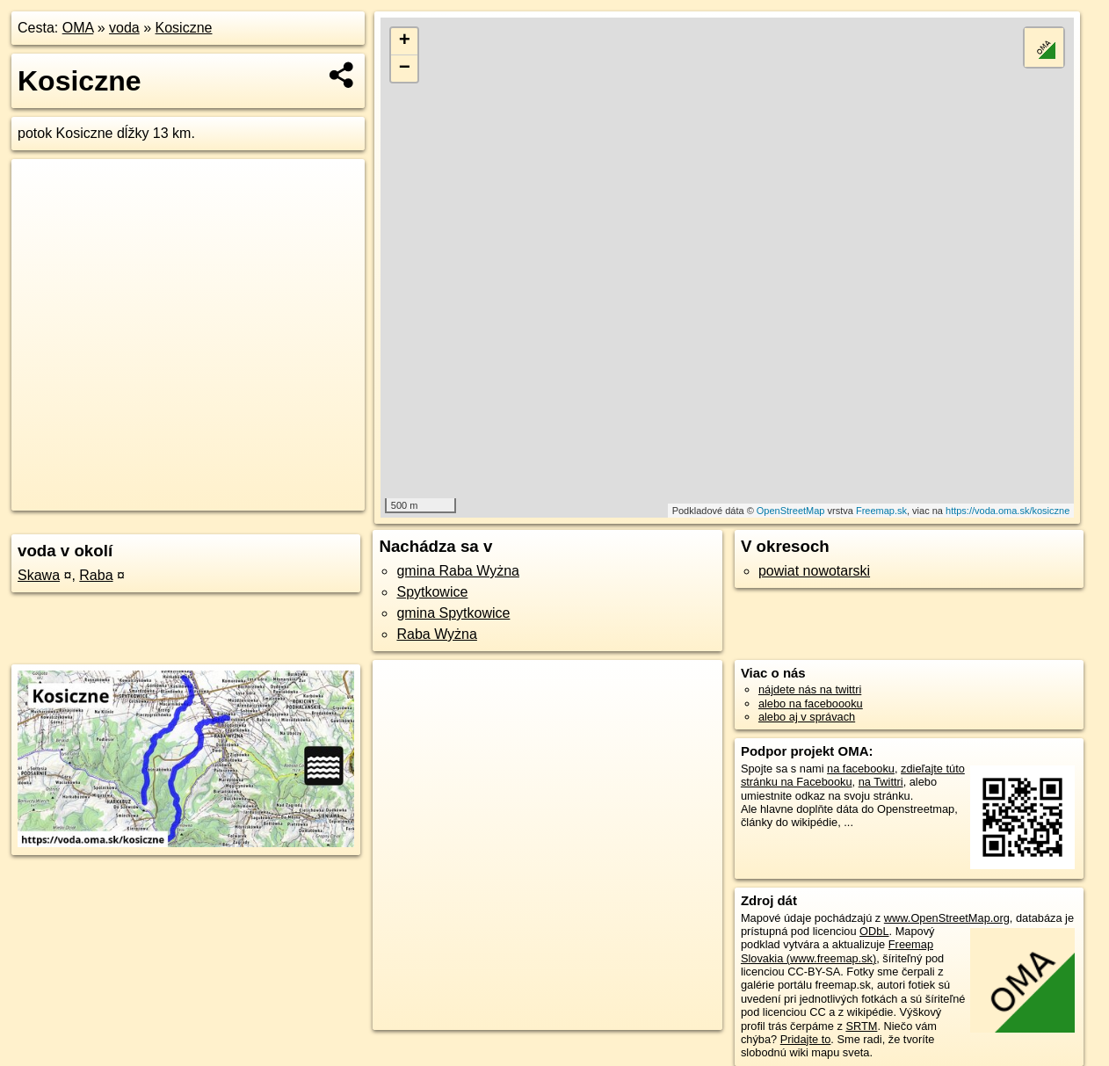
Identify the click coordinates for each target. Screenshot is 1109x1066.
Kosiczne (184, 27)
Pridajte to (805, 1039)
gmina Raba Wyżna (457, 570)
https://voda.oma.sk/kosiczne (1007, 510)
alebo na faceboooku (810, 703)
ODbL (873, 931)
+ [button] (404, 41)
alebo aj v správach (806, 716)
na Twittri (881, 781)
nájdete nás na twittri (809, 689)
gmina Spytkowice (453, 613)
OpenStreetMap (791, 510)
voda (124, 27)
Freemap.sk (881, 510)
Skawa (39, 575)
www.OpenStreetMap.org (947, 918)
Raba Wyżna (436, 634)
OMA (78, 27)
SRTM (861, 1026)
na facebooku (861, 768)
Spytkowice (432, 591)
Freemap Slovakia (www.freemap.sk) (837, 951)
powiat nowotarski (814, 570)
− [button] (404, 68)
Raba (95, 575)
